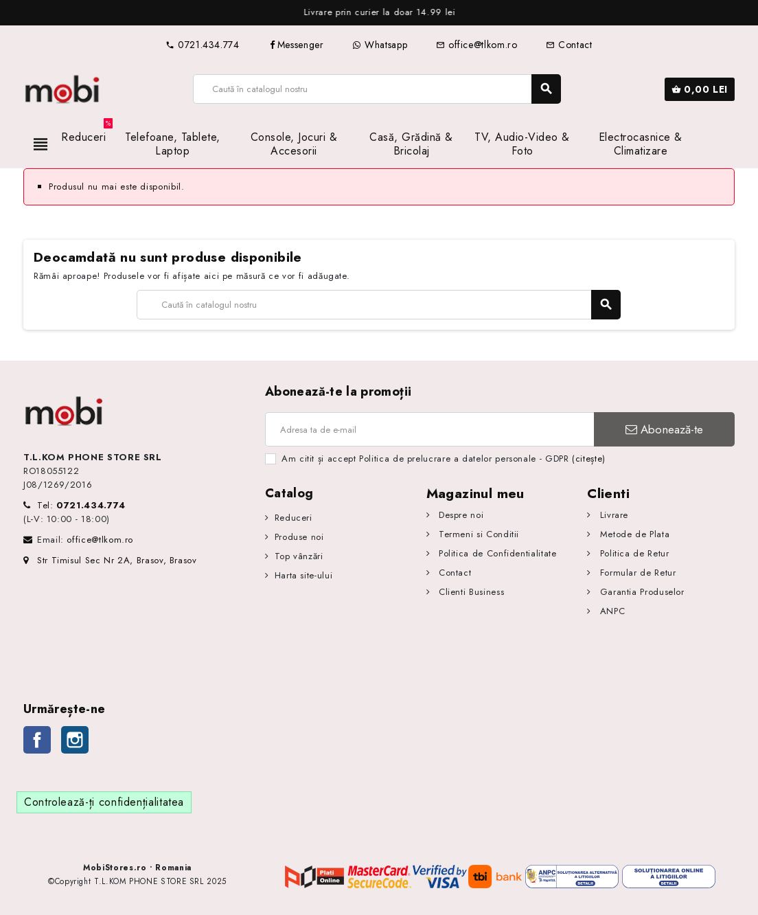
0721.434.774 (202, 45)
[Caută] (376, 89)
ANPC (611, 611)
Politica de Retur (633, 553)
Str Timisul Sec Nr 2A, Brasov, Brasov (110, 560)
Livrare (612, 514)
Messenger (296, 45)
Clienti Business (469, 591)
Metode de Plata (633, 534)
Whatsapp (379, 45)
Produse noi (299, 536)
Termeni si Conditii (477, 534)
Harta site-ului (304, 575)
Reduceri (293, 517)
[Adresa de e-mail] (429, 429)
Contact (569, 45)
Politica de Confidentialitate (495, 553)
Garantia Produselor (641, 591)
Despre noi (459, 514)
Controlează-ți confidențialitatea (104, 802)
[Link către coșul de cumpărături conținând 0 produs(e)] (700, 89)
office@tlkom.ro (476, 45)
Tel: (81, 505)
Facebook (37, 740)
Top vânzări (299, 556)
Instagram (75, 740)
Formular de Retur (636, 572)
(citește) (589, 458)
